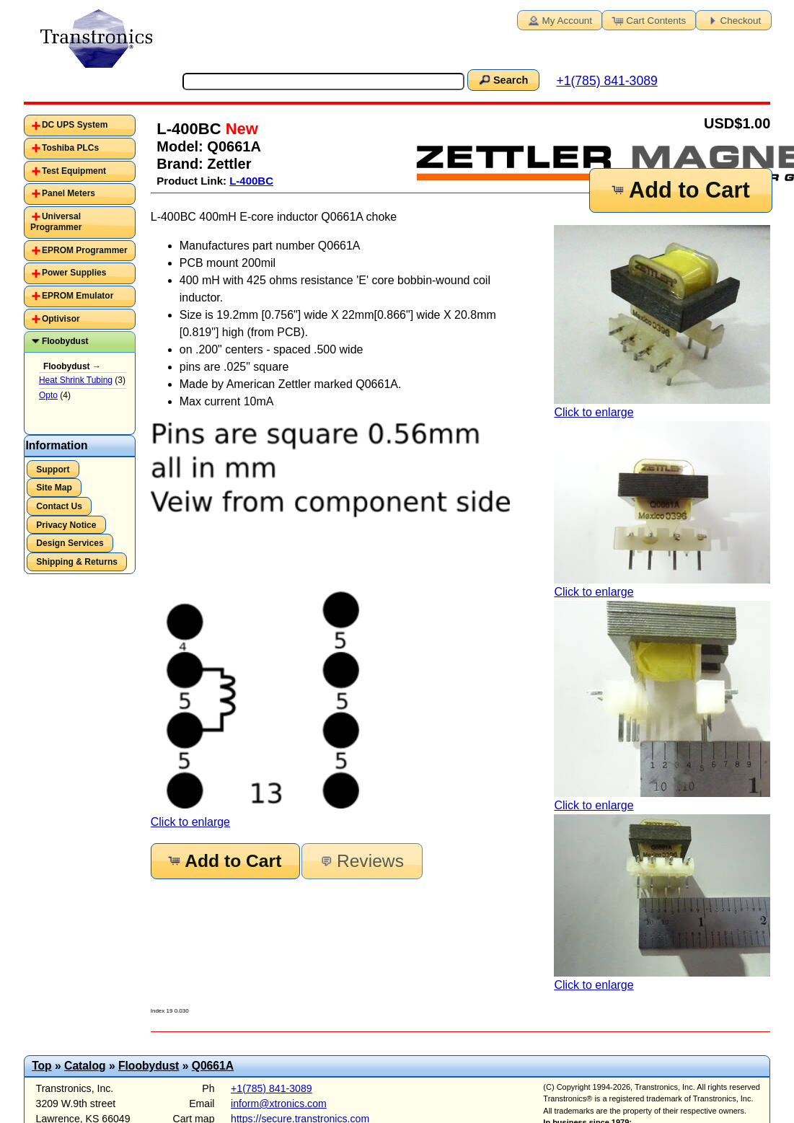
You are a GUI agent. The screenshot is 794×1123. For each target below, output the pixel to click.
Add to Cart (679, 190)
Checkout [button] (733, 19)
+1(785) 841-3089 (606, 81)
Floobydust (65, 341)
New (239, 129)
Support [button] (52, 469)
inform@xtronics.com (279, 1103)
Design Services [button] (69, 543)
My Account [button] (559, 19)
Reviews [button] (361, 861)
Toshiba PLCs (70, 148)
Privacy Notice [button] (66, 525)
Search (503, 79)
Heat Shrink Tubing (76, 380)
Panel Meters (68, 193)
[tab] (80, 125)
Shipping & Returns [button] (77, 562)
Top (42, 1066)
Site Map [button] (54, 488)
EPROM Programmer (85, 250)
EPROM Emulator (77, 296)
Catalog (84, 1066)
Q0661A (213, 1066)
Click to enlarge (662, 321)
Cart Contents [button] (647, 19)
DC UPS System (74, 125)
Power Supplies (74, 273)
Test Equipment (74, 171)
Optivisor (61, 319)
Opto (48, 395)
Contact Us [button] (59, 506)
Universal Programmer (55, 222)
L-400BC (251, 181)
